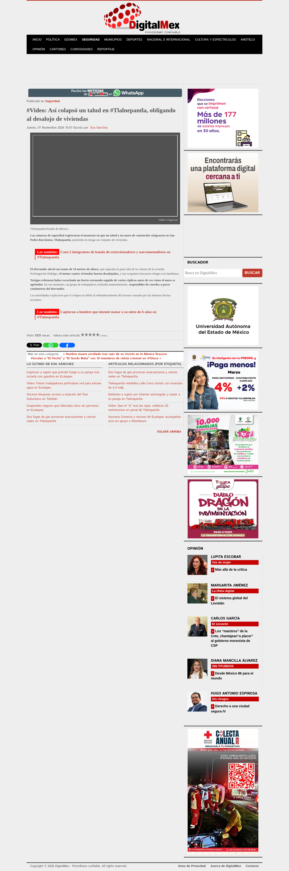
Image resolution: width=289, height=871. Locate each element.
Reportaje (105, 49)
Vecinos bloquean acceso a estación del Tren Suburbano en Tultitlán (57, 396)
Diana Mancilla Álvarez (234, 660)
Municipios (113, 40)
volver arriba (169, 432)
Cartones (58, 49)
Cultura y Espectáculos (215, 40)
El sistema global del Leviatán (229, 600)
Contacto (252, 866)
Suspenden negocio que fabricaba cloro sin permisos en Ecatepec (63, 408)
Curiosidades (82, 49)
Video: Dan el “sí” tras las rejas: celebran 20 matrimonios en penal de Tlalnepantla (138, 408)
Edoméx (70, 40)
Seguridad (90, 40)
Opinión (39, 49)
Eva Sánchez (99, 128)
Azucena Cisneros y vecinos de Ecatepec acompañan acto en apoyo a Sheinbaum (144, 419)
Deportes (134, 40)
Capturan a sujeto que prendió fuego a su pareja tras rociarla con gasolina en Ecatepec (63, 374)
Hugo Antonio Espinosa (234, 693)
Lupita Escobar (226, 556)
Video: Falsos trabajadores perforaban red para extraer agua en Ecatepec (64, 385)
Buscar (252, 273)
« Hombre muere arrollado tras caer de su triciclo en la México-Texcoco (115, 354)
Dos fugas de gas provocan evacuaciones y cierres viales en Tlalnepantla (61, 419)
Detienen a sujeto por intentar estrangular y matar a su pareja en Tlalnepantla (144, 396)
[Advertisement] (144, 68)
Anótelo (248, 40)
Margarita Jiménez (229, 585)
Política (53, 40)
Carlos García (225, 618)
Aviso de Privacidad (192, 866)
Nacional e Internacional (168, 40)
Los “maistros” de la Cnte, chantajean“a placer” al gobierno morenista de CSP (232, 638)
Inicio (37, 40)
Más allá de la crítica (230, 569)
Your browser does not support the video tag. (223, 235)
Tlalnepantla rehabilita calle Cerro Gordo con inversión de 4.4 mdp (145, 385)
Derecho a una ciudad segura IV (230, 708)
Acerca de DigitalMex (226, 866)
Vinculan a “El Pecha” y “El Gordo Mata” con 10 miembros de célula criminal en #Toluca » (96, 358)
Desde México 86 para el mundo (232, 675)
